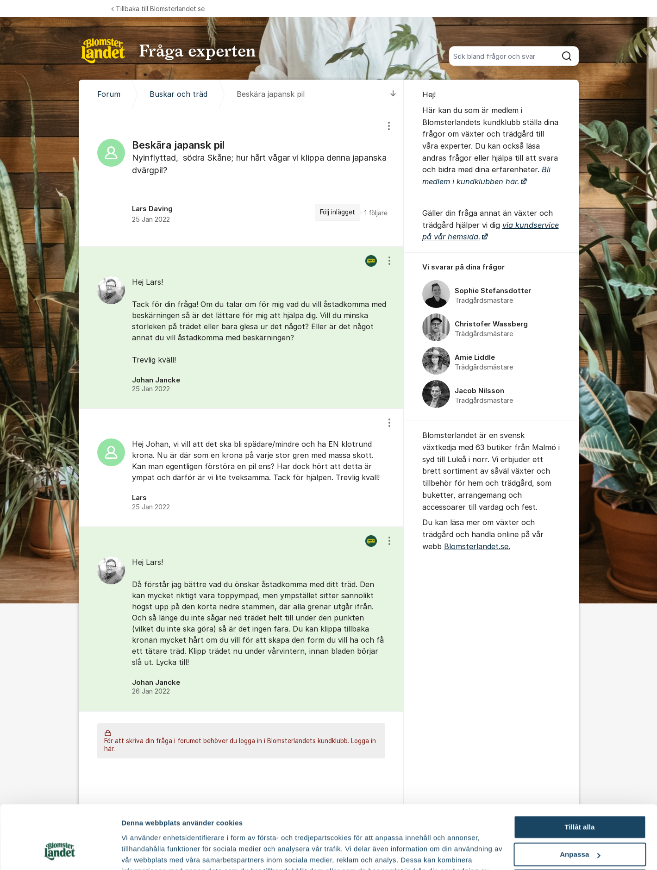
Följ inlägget (337, 212)
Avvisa (580, 825)
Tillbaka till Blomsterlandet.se (158, 9)
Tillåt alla (579, 771)
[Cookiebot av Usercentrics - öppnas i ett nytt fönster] (59, 852)
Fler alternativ (144, 852)
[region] (241, 177)
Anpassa (580, 798)
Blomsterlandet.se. (477, 546)
